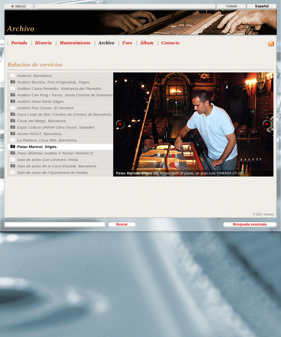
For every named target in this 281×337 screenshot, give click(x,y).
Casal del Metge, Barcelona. (42, 121)
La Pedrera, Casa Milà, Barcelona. (47, 140)
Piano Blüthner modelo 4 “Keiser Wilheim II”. (56, 153)
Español (262, 6)
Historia (43, 42)
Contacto (170, 42)
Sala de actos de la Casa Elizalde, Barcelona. (57, 166)
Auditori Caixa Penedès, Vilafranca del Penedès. (60, 88)
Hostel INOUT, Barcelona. (39, 134)
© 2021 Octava (263, 214)
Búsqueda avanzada (250, 224)
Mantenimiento (75, 42)
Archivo (106, 42)
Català (231, 6)
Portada (19, 42)
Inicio (19, 6)
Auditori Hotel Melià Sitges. (41, 101)
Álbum (147, 42)
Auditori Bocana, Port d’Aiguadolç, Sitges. (53, 82)
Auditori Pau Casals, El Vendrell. (45, 108)
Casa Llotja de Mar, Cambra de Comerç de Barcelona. (64, 114)
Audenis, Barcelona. (35, 76)
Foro (127, 42)
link (120, 124)
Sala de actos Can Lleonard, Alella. (48, 160)
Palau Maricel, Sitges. (37, 147)
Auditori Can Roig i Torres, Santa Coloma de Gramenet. (66, 95)
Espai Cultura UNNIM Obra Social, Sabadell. (56, 127)
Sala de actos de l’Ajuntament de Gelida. (53, 172)
